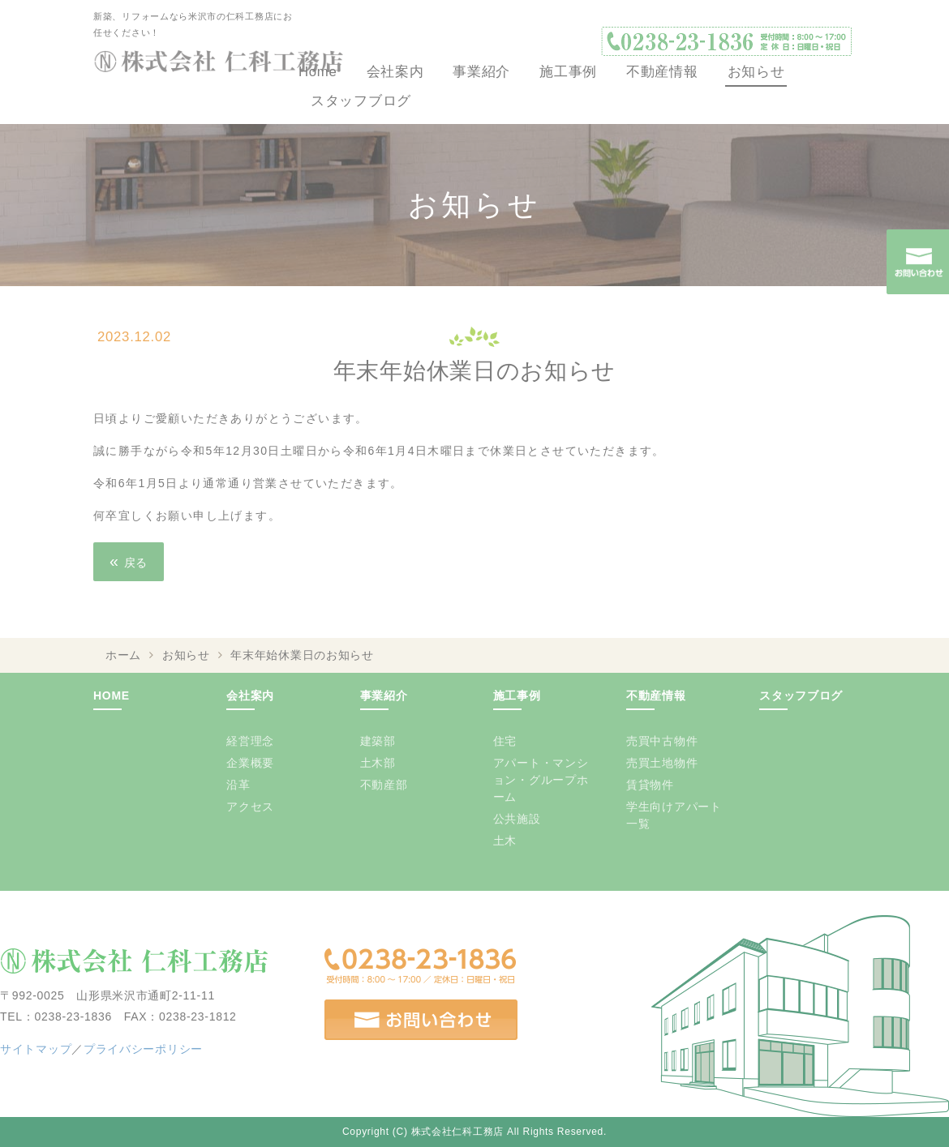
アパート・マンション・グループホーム (541, 779)
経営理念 (250, 740)
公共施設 (517, 818)
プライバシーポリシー (143, 1048)
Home (317, 71)
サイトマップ (35, 1048)
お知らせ (756, 71)
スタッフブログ (361, 101)
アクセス (250, 806)
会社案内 (395, 71)
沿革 (238, 784)
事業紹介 (481, 71)
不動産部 (384, 784)
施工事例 (568, 71)
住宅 (505, 740)
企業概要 (250, 762)
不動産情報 (662, 71)
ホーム (123, 654)
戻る (129, 561)
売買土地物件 (662, 762)
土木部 (378, 762)
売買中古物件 (662, 740)
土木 (505, 840)
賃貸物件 (650, 784)
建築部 (378, 740)
